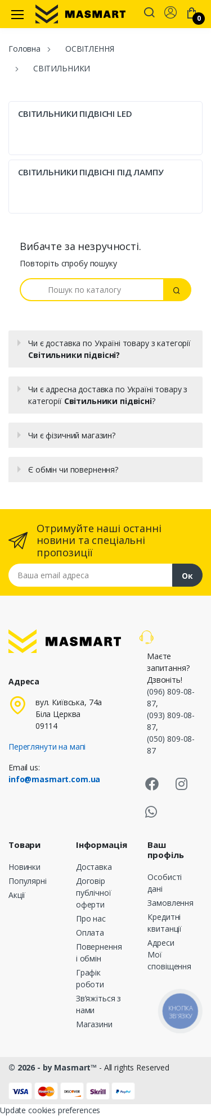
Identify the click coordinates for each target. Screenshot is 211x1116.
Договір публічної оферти (93, 892)
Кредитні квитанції (164, 922)
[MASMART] (80, 14)
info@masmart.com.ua (54, 779)
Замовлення (170, 902)
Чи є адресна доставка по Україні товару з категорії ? (107, 395)
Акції (16, 895)
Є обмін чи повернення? (73, 469)
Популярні (27, 880)
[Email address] (90, 575)
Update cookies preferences (50, 1110)
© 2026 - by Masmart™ (53, 1067)
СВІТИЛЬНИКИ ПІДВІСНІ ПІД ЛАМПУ (91, 172)
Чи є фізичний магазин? (71, 435)
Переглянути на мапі (47, 746)
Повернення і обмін (99, 952)
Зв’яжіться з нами (98, 1004)
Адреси (160, 942)
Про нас (91, 918)
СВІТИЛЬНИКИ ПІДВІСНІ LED (75, 113)
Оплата (90, 932)
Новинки (24, 866)
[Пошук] (92, 289)
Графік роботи (90, 978)
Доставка (94, 866)
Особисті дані (164, 883)
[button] (149, 13)
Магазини (94, 1024)
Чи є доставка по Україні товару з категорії (109, 349)
